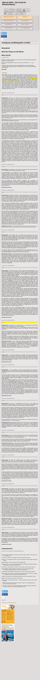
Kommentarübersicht (25, 20)
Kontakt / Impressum (25, 24)
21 (18, 87)
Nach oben (4, 92)
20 (26, 85)
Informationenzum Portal (11, 10)
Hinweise (30, 62)
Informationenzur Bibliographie (19, 10)
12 (2, 77)
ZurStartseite (6, 10)
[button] (4, 33)
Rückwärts (3, 57)
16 (7, 80)
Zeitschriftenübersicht (8, 24)
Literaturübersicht (10, 92)
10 (36, 74)
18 (36, 82)
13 (33, 77)
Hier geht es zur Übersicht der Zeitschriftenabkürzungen (12, 551)
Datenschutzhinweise (8, 28)
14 (30, 78)
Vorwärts (7, 57)
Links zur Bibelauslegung (25, 28)
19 (32, 83)
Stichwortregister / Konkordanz (8, 20)
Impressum (4, 602)
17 (33, 81)
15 (19, 79)
